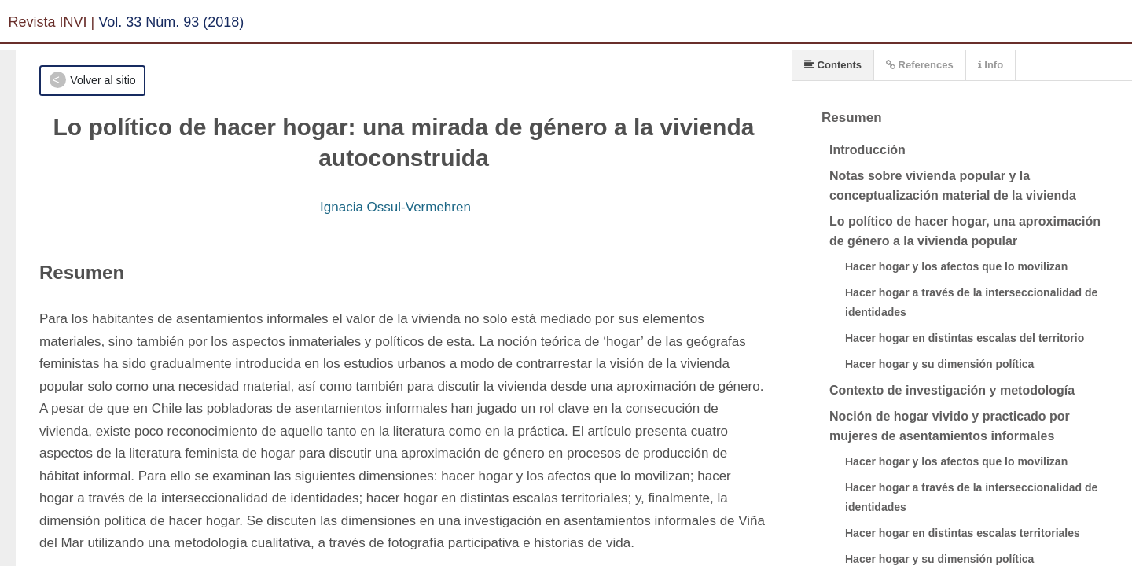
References (920, 65)
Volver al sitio (102, 80)
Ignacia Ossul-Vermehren (395, 207)
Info (990, 65)
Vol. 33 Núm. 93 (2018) (171, 22)
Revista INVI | (52, 22)
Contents (833, 65)
